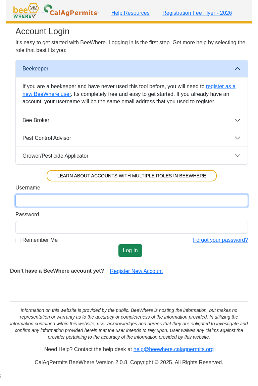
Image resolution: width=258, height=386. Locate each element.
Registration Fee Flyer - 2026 (197, 13)
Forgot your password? (220, 240)
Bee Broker (35, 120)
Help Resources (130, 13)
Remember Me (40, 240)
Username (27, 187)
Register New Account (136, 271)
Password (27, 214)
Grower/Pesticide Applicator (55, 156)
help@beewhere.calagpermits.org (174, 349)
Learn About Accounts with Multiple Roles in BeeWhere (131, 175)
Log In (130, 250)
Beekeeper (35, 68)
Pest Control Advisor (46, 138)
